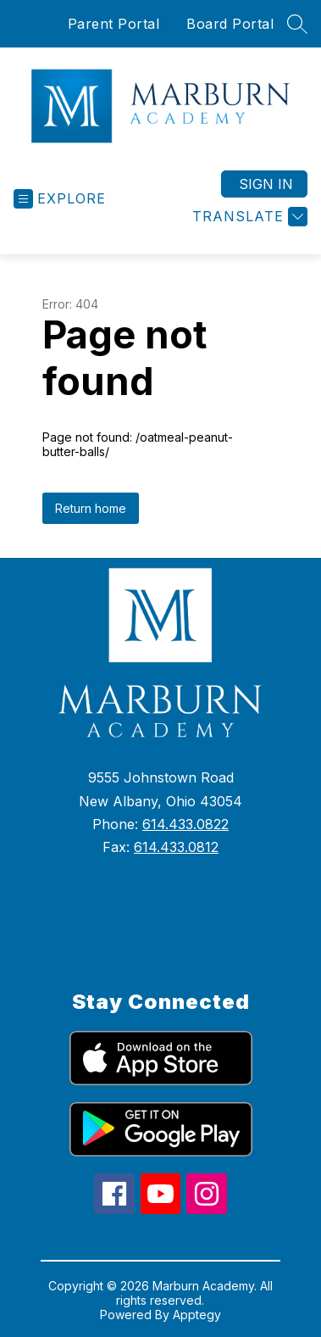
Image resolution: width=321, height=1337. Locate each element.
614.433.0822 (185, 824)
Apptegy (197, 1314)
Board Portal (230, 23)
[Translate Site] (247, 216)
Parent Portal (114, 23)
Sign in (266, 183)
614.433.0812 (176, 846)
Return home (90, 508)
